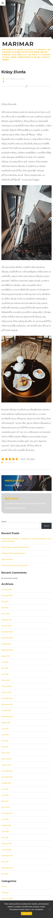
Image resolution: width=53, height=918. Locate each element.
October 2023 (6, 710)
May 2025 (4, 601)
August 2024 (5, 656)
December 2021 (7, 813)
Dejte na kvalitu (7, 559)
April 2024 (4, 674)
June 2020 (5, 831)
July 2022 (4, 789)
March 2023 (5, 753)
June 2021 (5, 819)
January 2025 (6, 626)
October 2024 (6, 644)
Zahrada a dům (7, 898)
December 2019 (7, 856)
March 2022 (5, 807)
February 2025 (6, 620)
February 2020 (6, 843)
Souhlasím (26, 914)
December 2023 (7, 698)
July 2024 (4, 662)
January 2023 (6, 765)
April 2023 (4, 747)
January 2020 (6, 849)
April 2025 (4, 607)
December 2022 (7, 771)
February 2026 (6, 589)
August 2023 (5, 722)
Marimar (18, 43)
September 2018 (7, 868)
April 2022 (4, 801)
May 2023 (4, 741)
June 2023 (5, 735)
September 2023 (7, 716)
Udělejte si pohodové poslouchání (13, 553)
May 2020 (4, 837)
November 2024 (7, 638)
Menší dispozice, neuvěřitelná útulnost (15, 547)
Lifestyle (10, 462)
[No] (49, 909)
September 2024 (7, 650)
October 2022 (6, 783)
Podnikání (5, 892)
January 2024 (6, 692)
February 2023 (6, 759)
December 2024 (7, 632)
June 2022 (5, 795)
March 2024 (5, 680)
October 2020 (6, 825)
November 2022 (7, 777)
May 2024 (4, 668)
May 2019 (4, 862)
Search (4, 521)
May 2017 (4, 874)
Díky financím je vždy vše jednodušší (14, 565)
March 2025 (5, 614)
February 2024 (6, 686)
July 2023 (4, 728)
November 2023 (7, 704)
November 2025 (7, 595)
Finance (4, 886)
